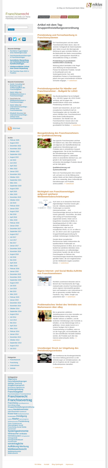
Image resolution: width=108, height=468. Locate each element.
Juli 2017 (13, 237)
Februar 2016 (14, 268)
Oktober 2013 (14, 340)
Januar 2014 (14, 334)
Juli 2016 (13, 257)
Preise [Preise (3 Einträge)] (10, 423)
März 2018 (13, 220)
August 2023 (14, 143)
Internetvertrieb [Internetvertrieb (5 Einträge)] (13, 411)
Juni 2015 (13, 288)
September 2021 (15, 180)
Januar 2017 (14, 246)
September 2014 (15, 311)
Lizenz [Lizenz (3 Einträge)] (10, 419)
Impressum (69, 464)
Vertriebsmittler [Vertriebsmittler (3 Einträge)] (12, 441)
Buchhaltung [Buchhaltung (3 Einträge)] (11, 387)
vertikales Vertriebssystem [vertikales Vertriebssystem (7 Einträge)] (17, 435)
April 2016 (13, 263)
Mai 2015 (13, 291)
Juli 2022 (13, 160)
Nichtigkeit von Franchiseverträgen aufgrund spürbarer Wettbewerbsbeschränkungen (56, 194)
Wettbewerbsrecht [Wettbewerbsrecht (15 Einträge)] (17, 449)
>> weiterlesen (72, 80)
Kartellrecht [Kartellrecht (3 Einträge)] (22, 411)
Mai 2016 (13, 260)
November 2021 (15, 174)
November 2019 (15, 197)
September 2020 (15, 186)
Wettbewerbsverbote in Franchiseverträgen (18, 95)
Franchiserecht (44, 17)
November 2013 (15, 337)
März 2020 (13, 194)
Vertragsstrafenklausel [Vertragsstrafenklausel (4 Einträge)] (15, 440)
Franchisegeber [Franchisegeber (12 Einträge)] (15, 391)
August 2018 (14, 211)
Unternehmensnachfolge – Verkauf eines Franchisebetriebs (19, 108)
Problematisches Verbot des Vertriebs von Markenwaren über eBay (59, 305)
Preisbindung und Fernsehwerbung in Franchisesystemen (57, 36)
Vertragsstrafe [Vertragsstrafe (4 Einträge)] (12, 438)
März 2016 (13, 266)
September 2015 (15, 280)
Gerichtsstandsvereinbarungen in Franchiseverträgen (20, 56)
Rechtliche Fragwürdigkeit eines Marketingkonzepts (19, 52)
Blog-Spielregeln (57, 464)
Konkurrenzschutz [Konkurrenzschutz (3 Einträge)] (23, 414)
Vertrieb (63, 17)
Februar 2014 (14, 331)
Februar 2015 (14, 297)
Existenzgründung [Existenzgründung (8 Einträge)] (15, 389)
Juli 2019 (13, 203)
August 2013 (14, 346)
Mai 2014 (13, 323)
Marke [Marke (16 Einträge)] (15, 418)
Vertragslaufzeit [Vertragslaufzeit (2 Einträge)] (25, 436)
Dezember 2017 (15, 228)
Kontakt (46, 464)
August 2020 (14, 188)
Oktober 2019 (14, 200)
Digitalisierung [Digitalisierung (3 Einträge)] (20, 387)
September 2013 (15, 343)
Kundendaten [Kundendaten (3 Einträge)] (12, 416)
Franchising (55, 17)
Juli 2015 (13, 286)
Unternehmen (73, 17)
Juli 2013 (13, 348)
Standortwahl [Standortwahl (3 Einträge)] (12, 429)
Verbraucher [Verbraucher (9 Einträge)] (13, 433)
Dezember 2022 (15, 146)
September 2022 (15, 154)
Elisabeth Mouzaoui (16, 113)
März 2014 (13, 328)
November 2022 (15, 148)
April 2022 (13, 166)
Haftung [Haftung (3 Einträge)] (10, 409)
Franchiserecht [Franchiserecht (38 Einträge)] (17, 396)
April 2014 (13, 326)
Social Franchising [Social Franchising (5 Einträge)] (15, 426)
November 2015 (15, 277)
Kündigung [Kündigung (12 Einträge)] (21, 416)
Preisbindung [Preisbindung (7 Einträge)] (23, 421)
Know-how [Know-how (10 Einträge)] (12, 413)
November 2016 (15, 251)
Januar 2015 (14, 300)
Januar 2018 (14, 226)
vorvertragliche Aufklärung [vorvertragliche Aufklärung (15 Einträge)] (15, 445)
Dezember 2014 (15, 303)
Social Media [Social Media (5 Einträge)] (21, 427)
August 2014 (14, 314)
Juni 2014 (13, 320)
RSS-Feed (16, 128)
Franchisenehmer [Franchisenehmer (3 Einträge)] (25, 394)
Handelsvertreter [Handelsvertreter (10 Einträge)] (20, 409)
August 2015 (14, 283)
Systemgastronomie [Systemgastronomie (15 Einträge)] (18, 431)
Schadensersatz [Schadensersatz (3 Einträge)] (17, 423)
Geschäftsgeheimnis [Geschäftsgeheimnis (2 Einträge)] (23, 403)
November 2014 (15, 306)
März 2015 (13, 294)
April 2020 (13, 191)
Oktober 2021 (14, 177)
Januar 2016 (14, 271)
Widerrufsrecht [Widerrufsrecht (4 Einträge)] (13, 453)
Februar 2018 (14, 223)
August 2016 (14, 254)
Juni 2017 (13, 240)
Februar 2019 (14, 206)
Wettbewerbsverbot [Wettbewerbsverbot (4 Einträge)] (14, 451)
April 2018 (13, 217)
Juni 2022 (13, 163)
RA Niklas (38, 464)
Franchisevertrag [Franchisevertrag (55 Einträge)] (20, 400)
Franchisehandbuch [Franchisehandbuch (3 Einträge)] (14, 394)
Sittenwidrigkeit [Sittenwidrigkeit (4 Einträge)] (13, 425)
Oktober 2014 (14, 308)
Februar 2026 (14, 140)
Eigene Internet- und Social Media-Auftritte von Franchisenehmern (60, 272)
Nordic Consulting (16, 84)
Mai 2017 (13, 243)
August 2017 (14, 234)
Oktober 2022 (14, 151)
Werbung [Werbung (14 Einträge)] (24, 446)
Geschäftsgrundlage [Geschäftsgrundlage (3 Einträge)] (14, 405)
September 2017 (15, 231)
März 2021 (13, 183)
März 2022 (13, 168)
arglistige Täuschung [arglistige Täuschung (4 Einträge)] (15, 383)
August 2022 (14, 157)
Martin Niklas (14, 92)
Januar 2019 (14, 208)
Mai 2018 (13, 214)
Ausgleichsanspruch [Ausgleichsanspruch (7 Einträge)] (16, 385)
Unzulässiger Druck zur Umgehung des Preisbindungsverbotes (58, 349)
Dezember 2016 (15, 248)
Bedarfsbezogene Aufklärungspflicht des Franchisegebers (17, 87)
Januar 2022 (14, 171)
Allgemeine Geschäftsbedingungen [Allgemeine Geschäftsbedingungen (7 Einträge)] (17, 380)
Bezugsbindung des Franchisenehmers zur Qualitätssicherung (58, 134)
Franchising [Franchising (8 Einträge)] (13, 403)
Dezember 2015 (15, 274)
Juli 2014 (13, 317)
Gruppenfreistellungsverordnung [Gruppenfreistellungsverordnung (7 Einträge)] (21, 407)
